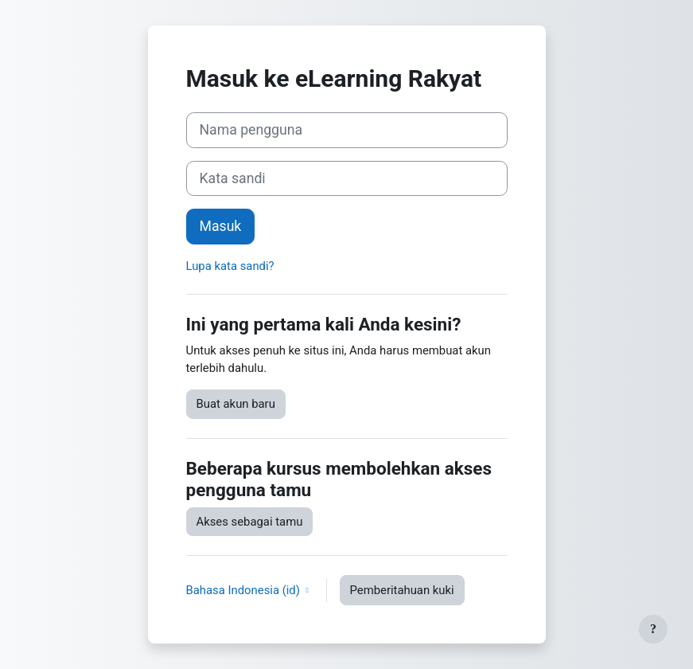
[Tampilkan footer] (653, 629)
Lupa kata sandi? (230, 266)
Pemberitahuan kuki (402, 590)
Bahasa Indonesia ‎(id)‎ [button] (244, 590)
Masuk (221, 226)
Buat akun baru (236, 404)
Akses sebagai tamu (250, 521)
